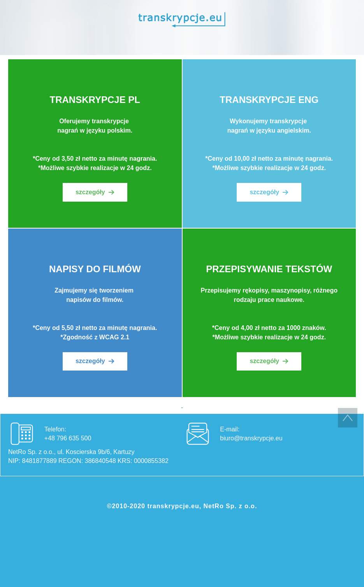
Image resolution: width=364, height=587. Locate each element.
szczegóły (90, 192)
